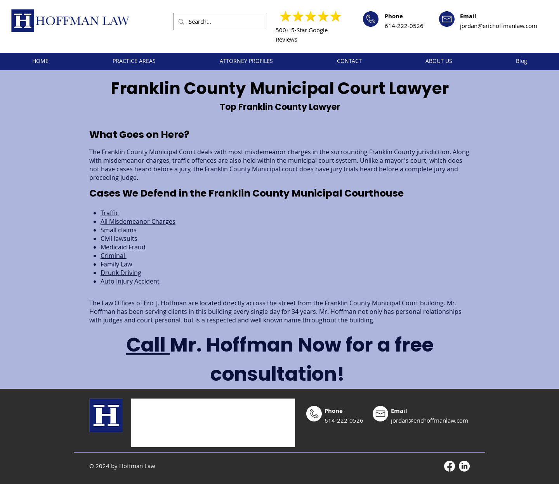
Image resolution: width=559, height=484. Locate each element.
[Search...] (219, 21)
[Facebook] (449, 466)
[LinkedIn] (464, 466)
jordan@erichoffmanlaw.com (498, 26)
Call (148, 345)
